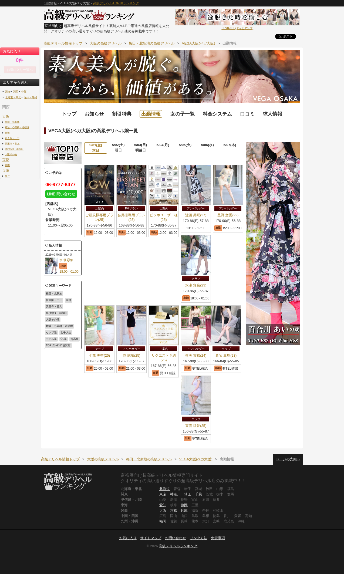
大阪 (5, 116)
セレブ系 (51, 332)
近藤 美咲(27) (196, 215)
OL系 (63, 338)
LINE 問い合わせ (61, 194)
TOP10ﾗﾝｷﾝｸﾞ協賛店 (58, 345)
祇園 (7, 165)
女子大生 (65, 332)
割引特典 (121, 114)
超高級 (74, 338)
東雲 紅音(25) (196, 426)
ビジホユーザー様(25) (164, 217)
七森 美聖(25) (99, 355)
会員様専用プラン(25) (131, 217)
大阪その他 (11, 154)
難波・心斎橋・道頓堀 (17, 127)
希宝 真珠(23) (226, 355)
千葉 (198, 494)
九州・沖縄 (30, 97)
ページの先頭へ (288, 459)
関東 (7, 91)
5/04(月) (163, 145)
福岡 (162, 521)
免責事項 (218, 538)
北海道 (164, 489)
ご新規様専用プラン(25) (99, 217)
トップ (69, 114)
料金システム (217, 114)
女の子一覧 (182, 114)
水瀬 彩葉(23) (196, 285)
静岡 (184, 505)
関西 (15, 91)
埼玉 (187, 494)
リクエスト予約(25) (163, 357)
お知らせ (94, 114)
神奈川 (175, 494)
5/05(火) (185, 145)
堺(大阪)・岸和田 (14, 148)
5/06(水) (207, 145)
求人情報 (272, 114)
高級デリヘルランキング (178, 546)
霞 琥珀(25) (131, 355)
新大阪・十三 (12, 138)
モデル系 (51, 338)
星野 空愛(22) (228, 215)
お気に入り (128, 538)
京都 (5, 160)
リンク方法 (198, 538)
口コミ (247, 114)
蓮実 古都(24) (196, 355)
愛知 (162, 505)
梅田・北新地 (12, 121)
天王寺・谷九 (12, 143)
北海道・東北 (13, 97)
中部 (23, 91)
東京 (162, 494)
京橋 (7, 132)
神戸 (7, 175)
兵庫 (5, 170)
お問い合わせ (175, 538)
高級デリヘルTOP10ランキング (116, 3)
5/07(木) (229, 145)
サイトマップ (150, 538)
